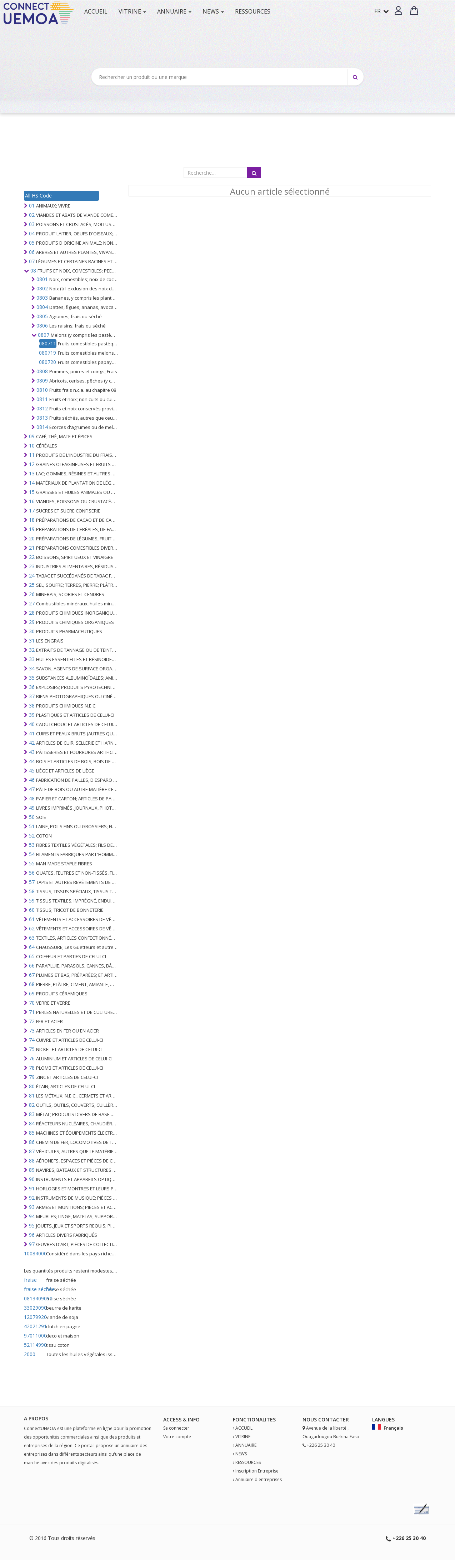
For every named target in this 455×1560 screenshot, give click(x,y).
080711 (47, 343)
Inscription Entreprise (257, 1471)
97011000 (34, 1335)
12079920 (34, 1317)
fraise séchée (34, 1289)
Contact (330, 1419)
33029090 (34, 1307)
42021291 (34, 1326)
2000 (29, 1354)
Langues (383, 1419)
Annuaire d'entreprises (258, 1479)
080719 (47, 352)
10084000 (34, 1253)
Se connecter (176, 1428)
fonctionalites (254, 1419)
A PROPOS (36, 1418)
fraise (30, 1279)
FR (381, 11)
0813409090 (34, 1298)
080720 (47, 362)
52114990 (34, 1344)
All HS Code (38, 195)
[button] (398, 10)
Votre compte (177, 1437)
